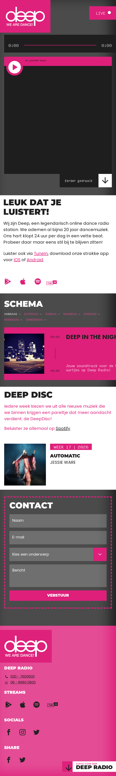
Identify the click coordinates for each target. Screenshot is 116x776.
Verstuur (58, 596)
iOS (17, 260)
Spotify (63, 429)
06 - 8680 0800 (23, 682)
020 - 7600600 (22, 676)
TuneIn (41, 254)
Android (35, 260)
